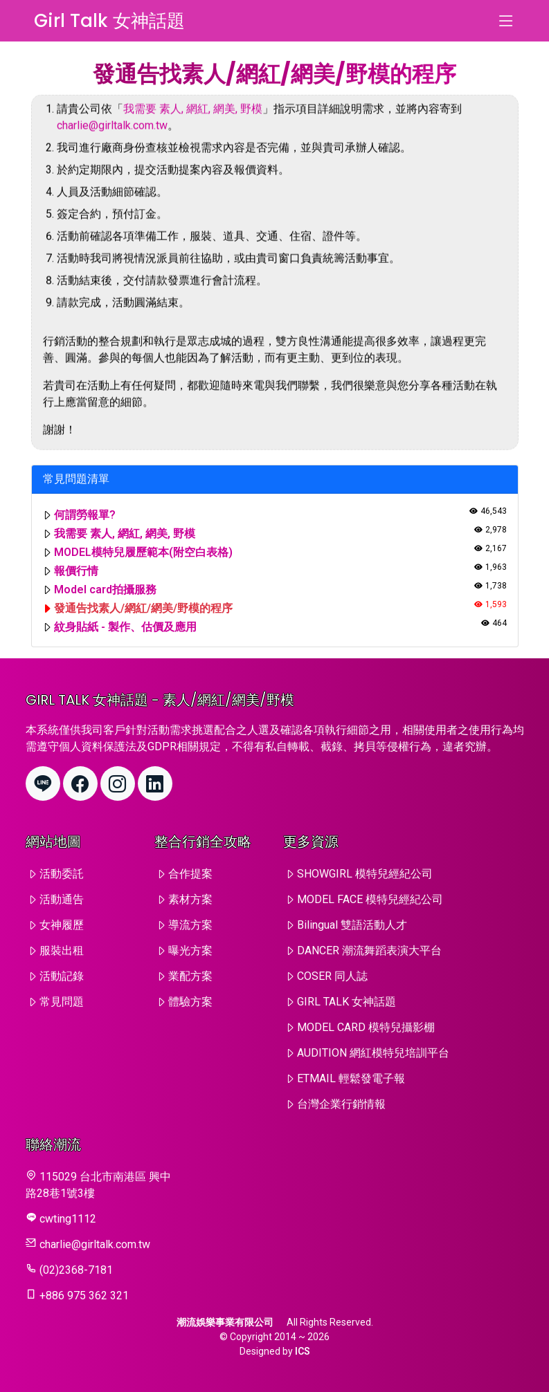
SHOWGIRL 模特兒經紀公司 (365, 873)
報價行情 (76, 570)
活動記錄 (61, 976)
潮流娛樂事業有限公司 (225, 1322)
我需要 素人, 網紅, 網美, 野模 (192, 121)
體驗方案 (190, 1001)
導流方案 (190, 924)
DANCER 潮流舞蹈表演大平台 (369, 950)
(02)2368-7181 (76, 1270)
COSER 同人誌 (332, 976)
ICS (302, 1351)
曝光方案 (190, 950)
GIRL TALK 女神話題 (346, 1001)
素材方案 (190, 899)
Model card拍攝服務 (105, 589)
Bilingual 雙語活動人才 (352, 924)
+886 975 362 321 (84, 1295)
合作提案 (190, 873)
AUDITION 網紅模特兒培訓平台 (373, 1052)
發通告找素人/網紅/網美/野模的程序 (143, 608)
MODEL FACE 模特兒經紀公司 (370, 899)
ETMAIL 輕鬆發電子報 (351, 1078)
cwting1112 (67, 1218)
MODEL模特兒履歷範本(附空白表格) (143, 552)
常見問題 (61, 1001)
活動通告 (61, 899)
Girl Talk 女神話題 (109, 20)
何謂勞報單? (85, 514)
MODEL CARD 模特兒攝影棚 (366, 1027)
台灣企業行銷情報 (341, 1104)
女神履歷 (61, 924)
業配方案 (190, 976)
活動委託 (61, 873)
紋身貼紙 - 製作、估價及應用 (125, 626)
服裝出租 (61, 950)
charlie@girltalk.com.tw (112, 138)
